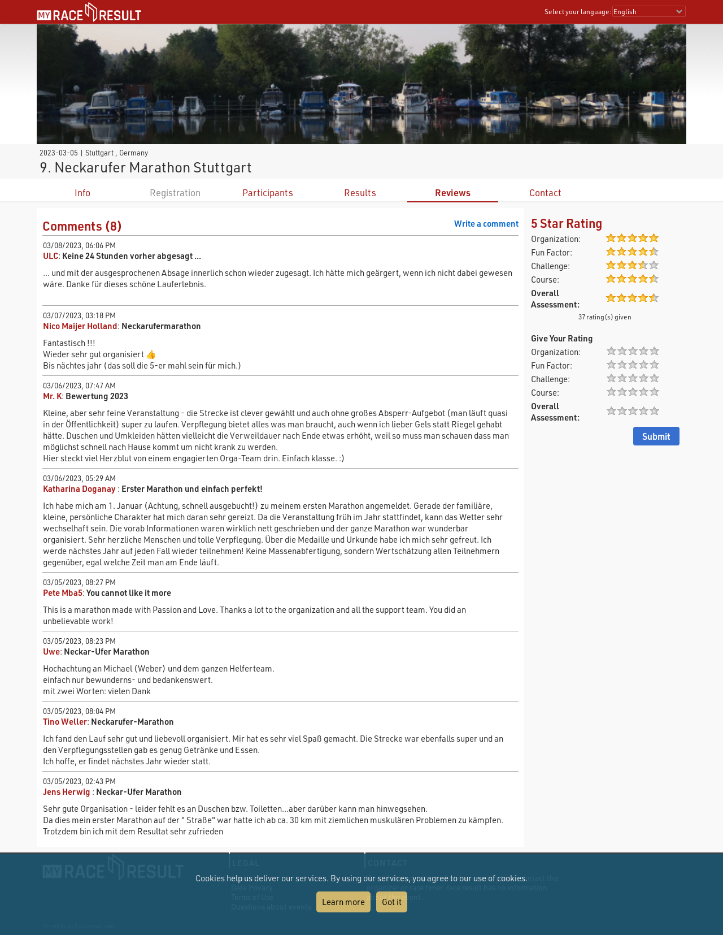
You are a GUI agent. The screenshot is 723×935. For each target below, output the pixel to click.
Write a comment (486, 223)
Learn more (343, 901)
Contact (545, 192)
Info (82, 192)
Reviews (453, 192)
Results (360, 192)
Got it (392, 901)
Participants (267, 192)
